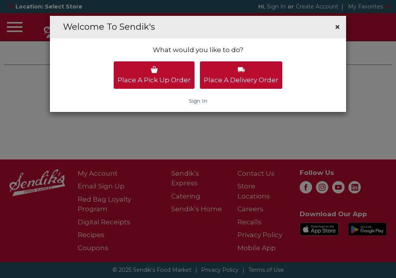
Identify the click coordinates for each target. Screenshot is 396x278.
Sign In (198, 101)
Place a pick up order (154, 75)
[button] (337, 27)
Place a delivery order (241, 75)
